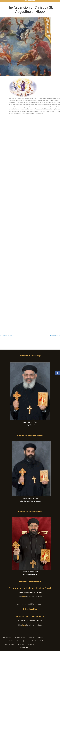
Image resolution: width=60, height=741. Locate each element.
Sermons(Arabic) (22, 641)
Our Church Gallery (38, 641)
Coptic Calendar (8, 645)
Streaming (20, 645)
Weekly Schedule (19, 637)
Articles (40, 637)
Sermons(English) (8, 641)
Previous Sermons (6, 335)
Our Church (7, 637)
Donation (32, 637)
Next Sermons (55, 335)
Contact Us (30, 645)
